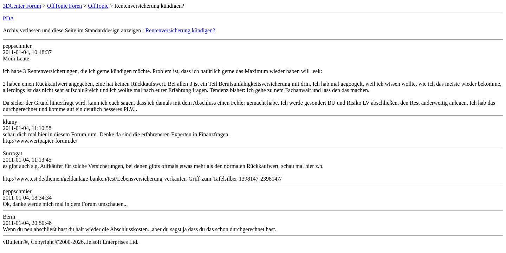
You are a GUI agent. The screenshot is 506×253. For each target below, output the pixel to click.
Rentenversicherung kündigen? (180, 30)
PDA (8, 18)
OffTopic (98, 6)
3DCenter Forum (22, 6)
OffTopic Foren (64, 6)
